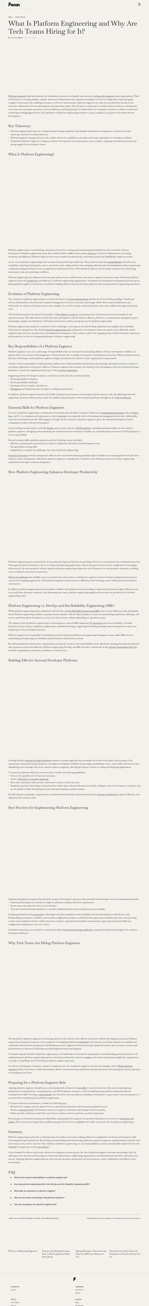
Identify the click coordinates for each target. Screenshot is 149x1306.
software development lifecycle (85, 666)
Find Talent (82, 1272)
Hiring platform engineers (58, 1047)
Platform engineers (48, 97)
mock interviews (56, 1090)
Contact (106, 1272)
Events (54, 1272)
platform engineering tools (116, 334)
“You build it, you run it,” (97, 315)
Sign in (80, 1275)
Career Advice (20, 18)
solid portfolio (124, 1072)
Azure (47, 440)
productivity (94, 275)
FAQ (104, 1278)
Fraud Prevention (109, 1281)
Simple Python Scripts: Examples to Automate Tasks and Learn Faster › (114, 1209)
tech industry (74, 1134)
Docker (81, 449)
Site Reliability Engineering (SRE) (114, 623)
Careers (105, 1285)
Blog (10, 18)
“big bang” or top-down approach (63, 780)
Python (72, 433)
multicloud (44, 1016)
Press (105, 1275)
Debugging (46, 403)
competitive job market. (60, 1102)
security (51, 1035)
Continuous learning (48, 476)
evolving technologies (64, 384)
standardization (46, 256)
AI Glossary (94, 1275)
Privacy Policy (125, 1272)
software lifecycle (83, 415)
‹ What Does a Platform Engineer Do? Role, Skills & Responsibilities (33, 1209)
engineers (43, 244)
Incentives (69, 1272)
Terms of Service (126, 1275)
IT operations (126, 638)
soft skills (112, 1065)
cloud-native (68, 902)
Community (56, 1269)
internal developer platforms (68, 758)
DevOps (109, 117)
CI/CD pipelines (114, 449)
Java (79, 433)
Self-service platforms (49, 585)
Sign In (67, 1275)
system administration (109, 300)
